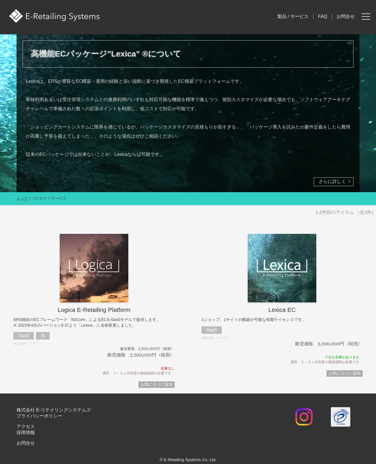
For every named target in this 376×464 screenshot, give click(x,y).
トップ (22, 198)
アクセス (26, 426)
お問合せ (346, 16)
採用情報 (26, 432)
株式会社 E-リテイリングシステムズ (54, 409)
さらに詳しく (332, 181)
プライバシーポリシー (39, 415)
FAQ (322, 16)
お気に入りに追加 (157, 384)
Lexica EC (282, 309)
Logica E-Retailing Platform (94, 309)
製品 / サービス (293, 16)
